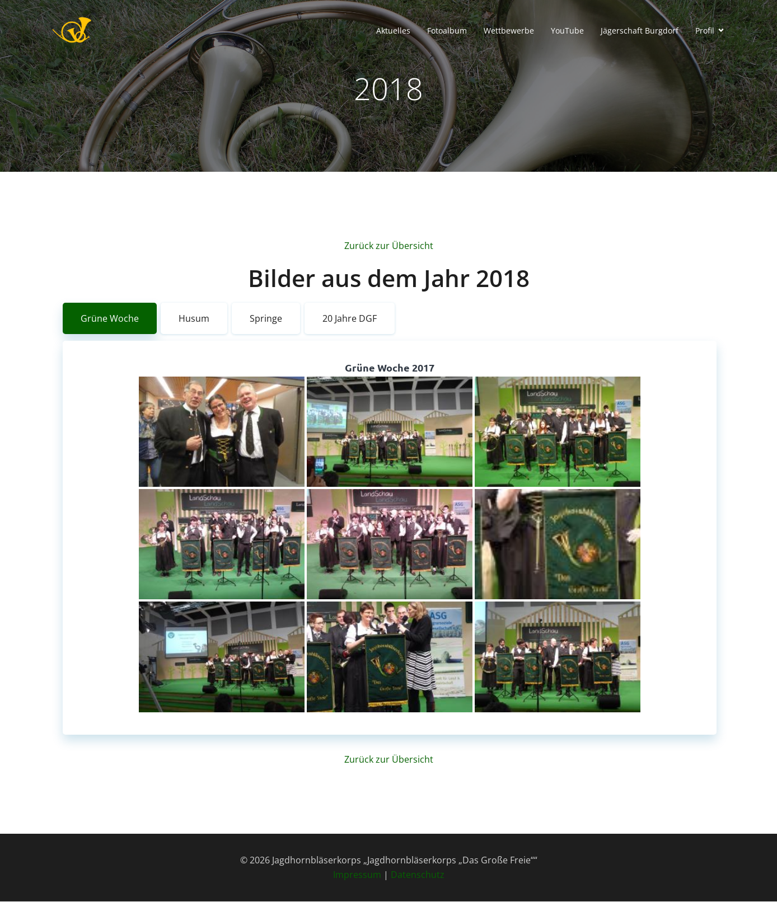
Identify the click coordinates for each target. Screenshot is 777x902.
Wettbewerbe (509, 31)
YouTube (567, 31)
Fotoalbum (447, 31)
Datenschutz (417, 875)
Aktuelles (393, 31)
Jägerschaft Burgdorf (639, 31)
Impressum (357, 875)
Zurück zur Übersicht (388, 246)
